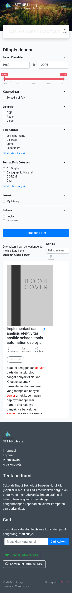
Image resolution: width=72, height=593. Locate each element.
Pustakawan (11, 460)
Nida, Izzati (15, 359)
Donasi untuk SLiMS (21, 555)
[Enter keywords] (26, 541)
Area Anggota (12, 464)
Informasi (9, 450)
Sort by (50, 243)
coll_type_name (16, 135)
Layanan (8, 455)
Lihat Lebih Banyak (14, 153)
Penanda (26, 351)
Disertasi (12, 139)
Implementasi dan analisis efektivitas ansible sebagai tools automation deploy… (25, 335)
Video (10, 120)
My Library (13, 201)
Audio (10, 116)
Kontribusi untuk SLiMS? (24, 564)
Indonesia (12, 220)
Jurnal (10, 143)
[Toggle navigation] (63, 6)
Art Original (13, 168)
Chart (10, 180)
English (11, 216)
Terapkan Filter (36, 233)
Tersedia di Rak (16, 97)
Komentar (13, 350)
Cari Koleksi (58, 541)
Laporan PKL (14, 147)
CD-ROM (12, 176)
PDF (9, 112)
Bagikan (39, 350)
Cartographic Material (20, 172)
